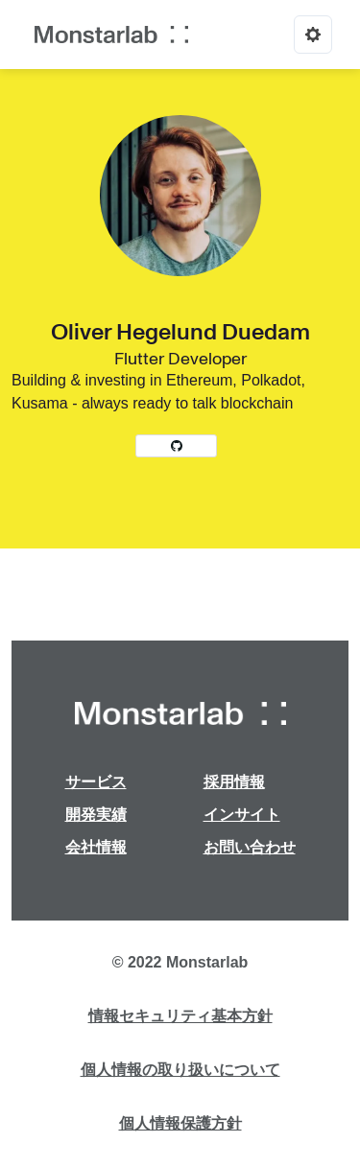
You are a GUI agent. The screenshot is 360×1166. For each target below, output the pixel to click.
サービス (96, 782)
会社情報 (96, 847)
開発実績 (96, 814)
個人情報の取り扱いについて (180, 1069)
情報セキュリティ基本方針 (180, 1016)
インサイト (242, 814)
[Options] (313, 34)
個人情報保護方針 (180, 1123)
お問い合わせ (250, 847)
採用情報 (234, 782)
